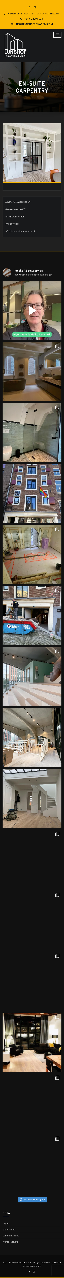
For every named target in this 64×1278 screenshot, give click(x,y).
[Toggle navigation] (57, 35)
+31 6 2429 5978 (33, 18)
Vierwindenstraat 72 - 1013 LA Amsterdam (33, 13)
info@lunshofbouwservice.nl (34, 24)
